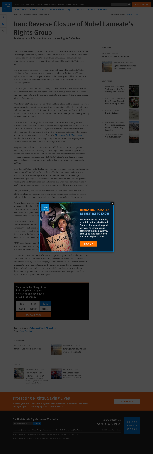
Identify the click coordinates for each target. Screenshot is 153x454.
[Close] (112, 203)
